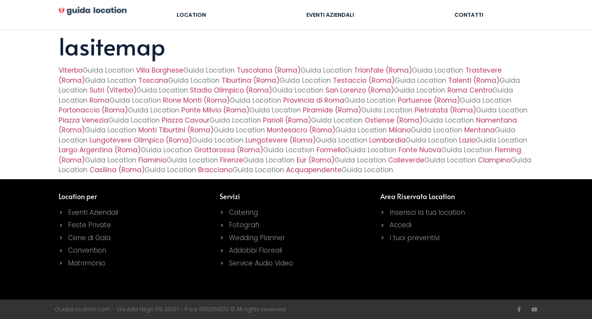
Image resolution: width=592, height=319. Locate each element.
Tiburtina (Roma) (250, 80)
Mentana (479, 130)
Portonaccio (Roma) (93, 110)
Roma (99, 100)
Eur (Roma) (315, 160)
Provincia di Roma (313, 100)
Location (191, 15)
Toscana (153, 80)
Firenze (231, 160)
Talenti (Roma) (473, 80)
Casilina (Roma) (117, 170)
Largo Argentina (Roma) (100, 150)
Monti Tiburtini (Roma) (175, 130)
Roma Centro (469, 90)
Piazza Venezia (83, 120)
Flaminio (152, 160)
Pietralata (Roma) (445, 110)
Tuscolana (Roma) (268, 70)
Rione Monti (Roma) (196, 100)
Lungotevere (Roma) (280, 140)
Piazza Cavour (185, 120)
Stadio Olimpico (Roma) (231, 90)
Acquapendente (314, 170)
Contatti (468, 15)
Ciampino (494, 160)
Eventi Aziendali (330, 15)
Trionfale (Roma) (383, 70)
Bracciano (215, 170)
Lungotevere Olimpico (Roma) (140, 140)
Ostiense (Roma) (393, 120)
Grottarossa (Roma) (228, 150)
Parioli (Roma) (287, 120)
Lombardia (387, 140)
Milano (400, 130)
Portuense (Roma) (429, 100)
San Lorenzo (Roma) (360, 90)
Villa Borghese (159, 70)
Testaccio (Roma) (364, 80)
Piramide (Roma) (332, 110)
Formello (331, 150)
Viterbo (70, 70)
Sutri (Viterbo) (112, 90)
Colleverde (406, 160)
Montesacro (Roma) (301, 130)
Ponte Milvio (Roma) (215, 110)
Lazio (467, 140)
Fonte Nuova (420, 150)
